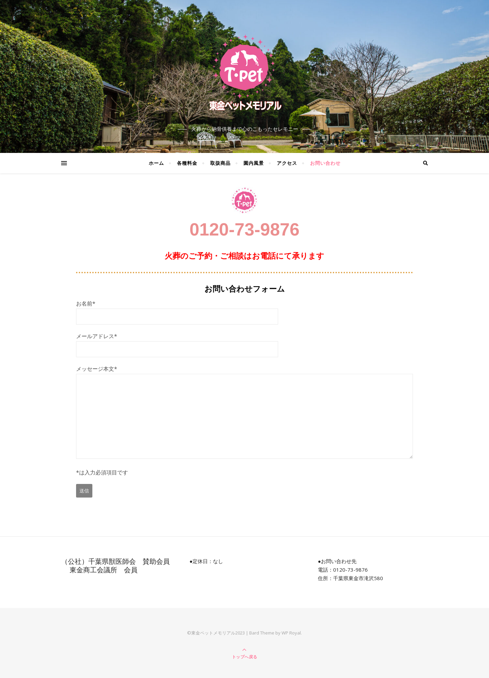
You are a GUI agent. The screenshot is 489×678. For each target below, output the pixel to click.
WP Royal (291, 633)
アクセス (287, 163)
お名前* (177, 310)
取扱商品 (220, 163)
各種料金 (187, 163)
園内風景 (253, 163)
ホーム (156, 163)
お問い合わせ (325, 163)
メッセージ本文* (244, 412)
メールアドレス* (177, 342)
